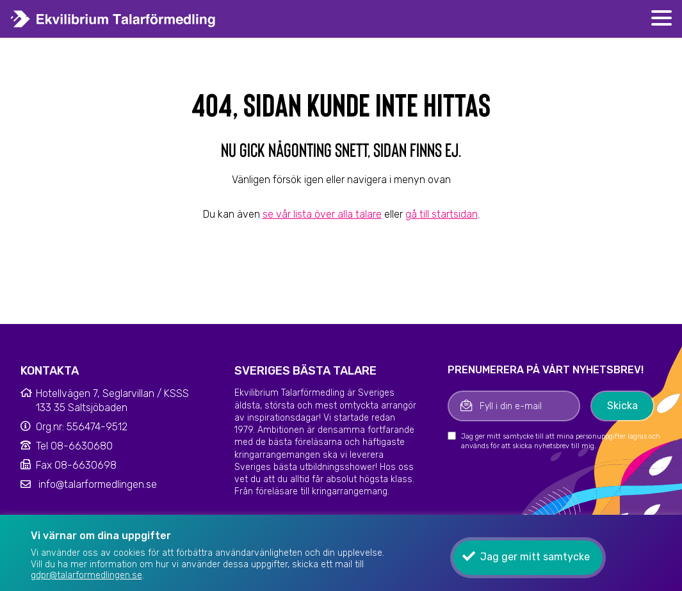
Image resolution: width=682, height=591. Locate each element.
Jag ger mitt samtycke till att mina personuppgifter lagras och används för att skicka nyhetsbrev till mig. (560, 441)
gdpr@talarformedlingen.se (86, 575)
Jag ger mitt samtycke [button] (535, 557)
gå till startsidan (441, 214)
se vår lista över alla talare (322, 214)
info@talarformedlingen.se (97, 484)
